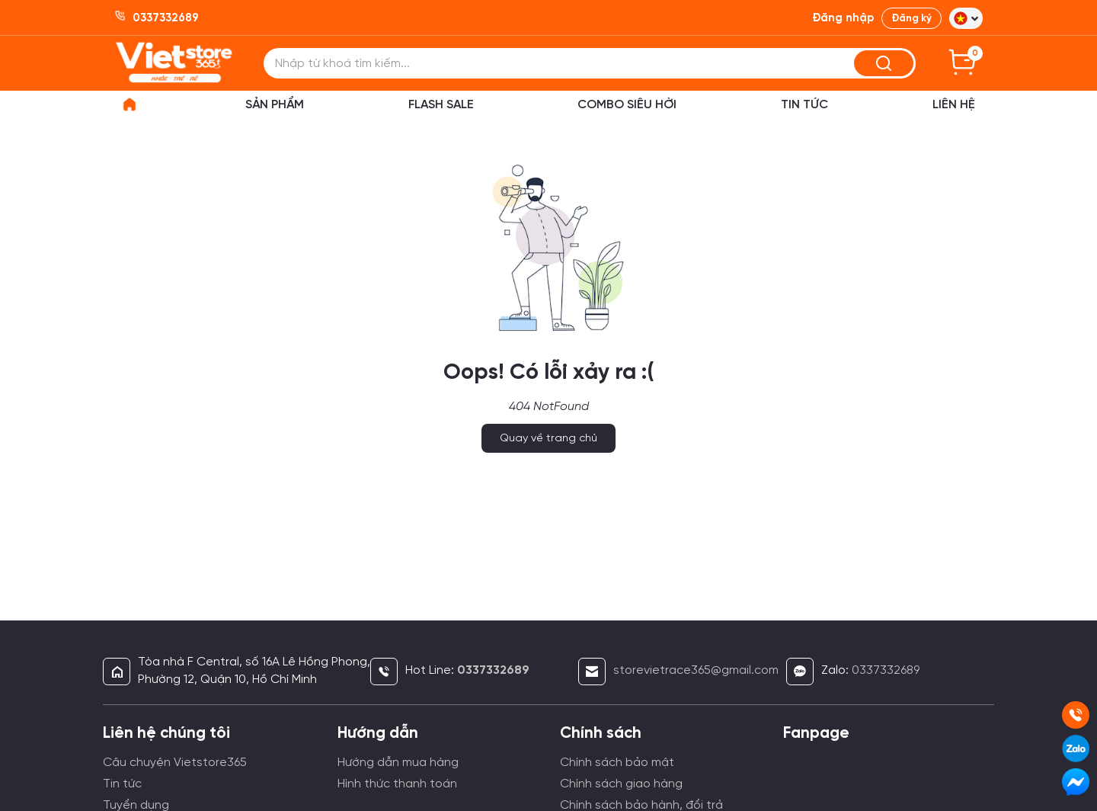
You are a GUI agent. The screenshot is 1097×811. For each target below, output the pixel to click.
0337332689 (885, 670)
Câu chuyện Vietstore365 (175, 762)
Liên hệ (953, 104)
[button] (966, 18)
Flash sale (441, 104)
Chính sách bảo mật (617, 762)
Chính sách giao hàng (621, 783)
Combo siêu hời (626, 104)
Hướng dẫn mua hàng (398, 762)
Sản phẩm (274, 104)
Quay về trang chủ (548, 438)
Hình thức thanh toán (397, 783)
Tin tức (122, 783)
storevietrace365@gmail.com (696, 670)
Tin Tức (804, 104)
